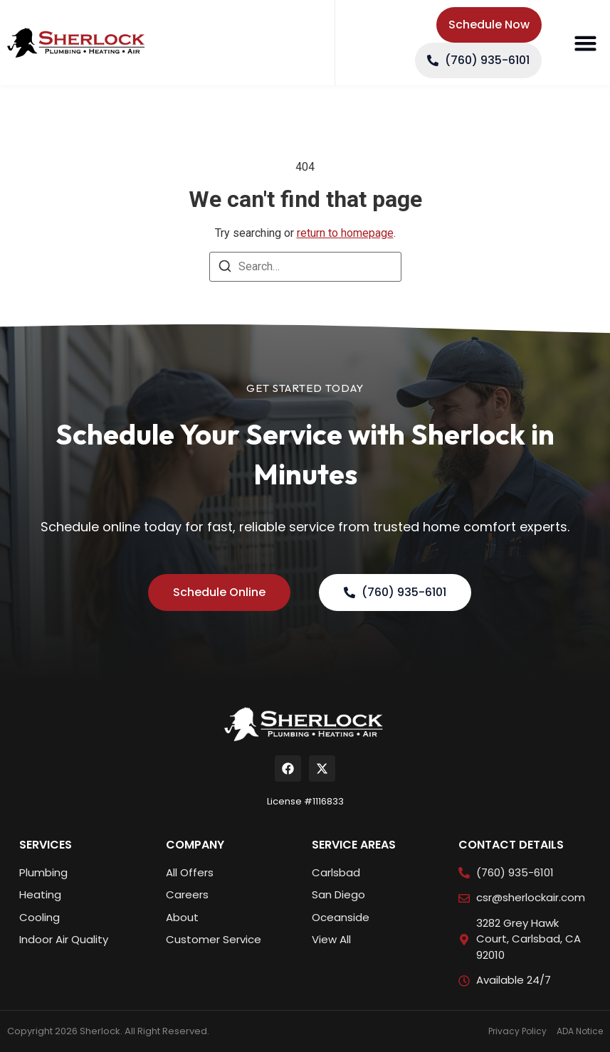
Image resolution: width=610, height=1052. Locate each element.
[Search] (224, 268)
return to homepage (345, 233)
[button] (585, 42)
